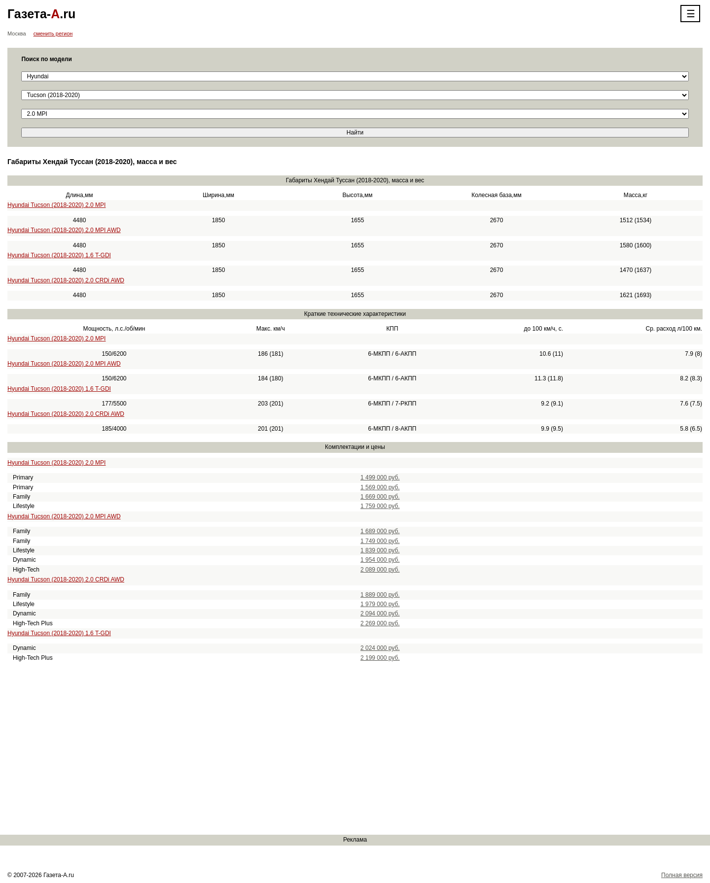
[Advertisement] (296, 749)
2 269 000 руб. (380, 623)
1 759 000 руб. (380, 506)
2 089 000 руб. (380, 569)
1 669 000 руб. (380, 496)
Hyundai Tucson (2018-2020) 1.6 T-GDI (59, 255)
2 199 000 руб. (380, 657)
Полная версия (682, 875)
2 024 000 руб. (380, 648)
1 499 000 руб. (380, 477)
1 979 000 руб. (380, 604)
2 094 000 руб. (380, 613)
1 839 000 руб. (380, 550)
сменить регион (53, 33)
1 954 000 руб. (380, 559)
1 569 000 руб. (380, 487)
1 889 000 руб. (380, 594)
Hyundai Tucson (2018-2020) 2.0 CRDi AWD (65, 280)
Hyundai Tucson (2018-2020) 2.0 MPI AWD (64, 230)
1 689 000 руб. (380, 531)
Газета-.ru (41, 14)
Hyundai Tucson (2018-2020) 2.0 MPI (56, 205)
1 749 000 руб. (380, 541)
